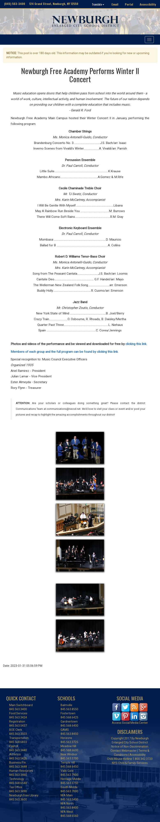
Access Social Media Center (130, 722)
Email (115, 4)
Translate (98, 4)
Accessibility (148, 4)
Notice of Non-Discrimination (129, 746)
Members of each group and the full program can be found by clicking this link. (65, 352)
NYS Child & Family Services (130, 763)
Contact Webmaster (124, 750)
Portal (129, 4)
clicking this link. (136, 344)
